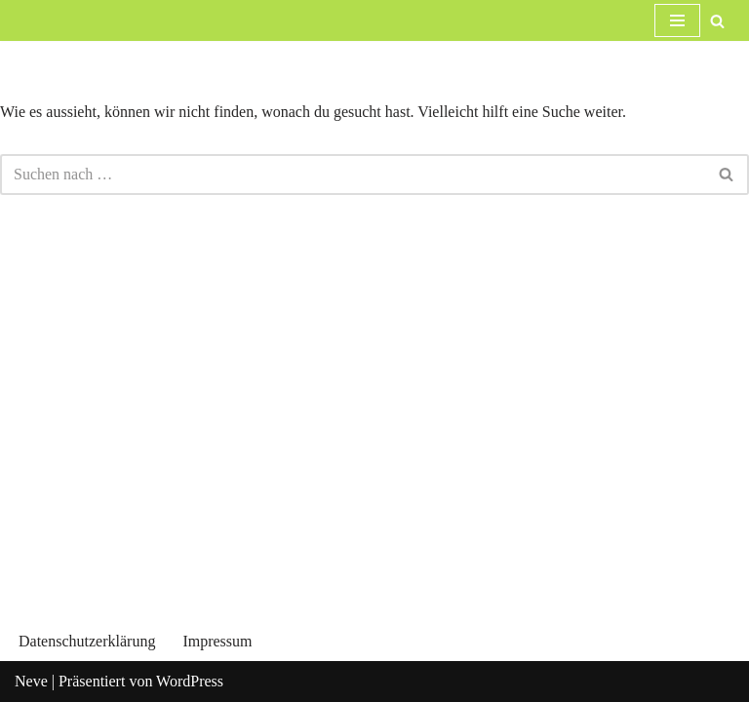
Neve (31, 681)
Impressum (217, 641)
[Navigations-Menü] (677, 20)
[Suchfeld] (717, 21)
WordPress (189, 681)
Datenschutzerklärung (87, 641)
